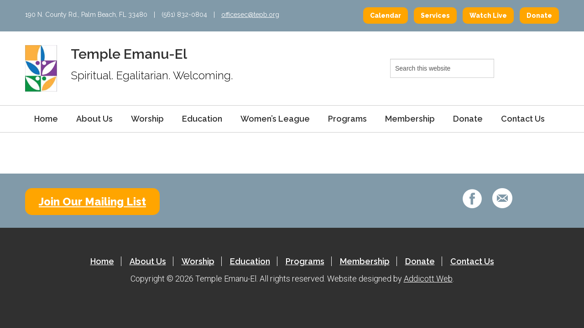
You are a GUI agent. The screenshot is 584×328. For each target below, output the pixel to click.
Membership (410, 118)
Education (202, 118)
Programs (347, 118)
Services (435, 15)
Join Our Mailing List (92, 201)
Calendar (385, 15)
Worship (147, 118)
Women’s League (275, 118)
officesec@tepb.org (250, 14)
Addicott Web (428, 278)
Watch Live (488, 15)
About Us (94, 118)
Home (46, 118)
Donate (539, 15)
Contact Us (523, 118)
